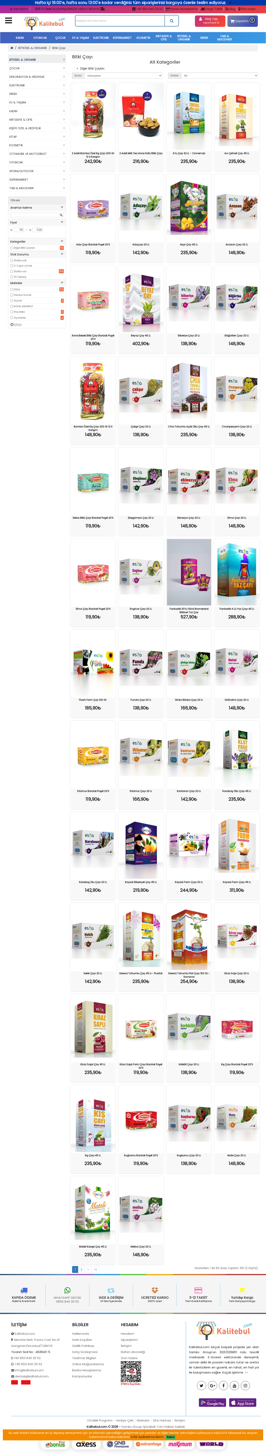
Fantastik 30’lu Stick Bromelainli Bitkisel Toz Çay (189, 610)
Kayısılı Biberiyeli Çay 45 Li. (141, 882)
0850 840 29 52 (33, 1301)
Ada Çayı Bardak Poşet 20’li (93, 244)
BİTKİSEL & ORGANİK (184, 37)
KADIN (20, 38)
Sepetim (242, 20)
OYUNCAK (40, 38)
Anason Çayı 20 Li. (237, 244)
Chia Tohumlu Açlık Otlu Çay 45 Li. (189, 426)
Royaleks (19, 312)
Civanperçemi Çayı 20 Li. (237, 426)
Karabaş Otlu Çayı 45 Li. (236, 791)
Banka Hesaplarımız (182, 9)
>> (246, 1407)
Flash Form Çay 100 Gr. (93, 700)
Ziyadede (20, 317)
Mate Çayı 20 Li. (236, 1155)
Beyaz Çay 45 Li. (141, 335)
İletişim (126, 1380)
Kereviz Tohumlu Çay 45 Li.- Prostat (140, 973)
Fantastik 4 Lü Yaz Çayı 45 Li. (237, 609)
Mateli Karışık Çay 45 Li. (93, 1246)
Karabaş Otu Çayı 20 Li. (93, 882)
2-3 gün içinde (23, 265)
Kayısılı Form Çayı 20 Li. (189, 882)
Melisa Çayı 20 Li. (141, 1246)
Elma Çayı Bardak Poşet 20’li (93, 609)
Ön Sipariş (20, 277)
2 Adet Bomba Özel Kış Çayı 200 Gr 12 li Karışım (93, 155)
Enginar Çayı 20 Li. (141, 609)
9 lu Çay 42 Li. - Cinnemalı (189, 153)
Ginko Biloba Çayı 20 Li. (189, 700)
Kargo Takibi (212, 9)
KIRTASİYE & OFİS (164, 37)
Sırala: (78, 75)
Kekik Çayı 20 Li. (93, 973)
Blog (230, 9)
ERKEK (204, 38)
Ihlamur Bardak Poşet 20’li (93, 791)
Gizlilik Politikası (83, 1380)
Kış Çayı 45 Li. (93, 1155)
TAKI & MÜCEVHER (224, 37)
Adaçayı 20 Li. (141, 244)
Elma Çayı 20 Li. (237, 518)
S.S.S (14, 1417)
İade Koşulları (82, 1374)
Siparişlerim (129, 1374)
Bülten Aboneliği (133, 1386)
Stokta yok (20, 260)
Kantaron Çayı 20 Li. (189, 791)
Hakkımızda (80, 1368)
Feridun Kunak (22, 295)
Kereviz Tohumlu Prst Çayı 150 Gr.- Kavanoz (189, 975)
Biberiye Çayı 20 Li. (189, 335)
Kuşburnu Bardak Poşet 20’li (141, 1155)
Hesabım (127, 1368)
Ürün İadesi (129, 1392)
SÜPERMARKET (122, 38)
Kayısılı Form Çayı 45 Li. (237, 882)
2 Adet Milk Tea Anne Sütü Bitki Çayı (140, 153)
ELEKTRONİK (101, 38)
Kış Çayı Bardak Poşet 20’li (237, 1064)
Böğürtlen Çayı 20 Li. (237, 335)
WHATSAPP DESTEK (33, 1298)
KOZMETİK (143, 38)
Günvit (18, 300)
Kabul (170, 1437)
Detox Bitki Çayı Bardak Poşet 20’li (93, 518)
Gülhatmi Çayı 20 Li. (237, 700)
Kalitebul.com (25, 1368)
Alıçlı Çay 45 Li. (189, 244)
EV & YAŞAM (80, 38)
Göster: (174, 75)
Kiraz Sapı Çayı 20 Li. (236, 973)
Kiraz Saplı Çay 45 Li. (93, 1064)
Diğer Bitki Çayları (24, 248)
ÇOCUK (60, 38)
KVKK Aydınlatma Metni (147, 1437)
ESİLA (17, 289)
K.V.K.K (25, 1417)
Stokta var (20, 271)
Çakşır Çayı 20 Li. (141, 426)
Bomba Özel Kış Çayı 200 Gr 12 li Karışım (93, 428)
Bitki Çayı (58, 48)
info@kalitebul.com (29, 1405)
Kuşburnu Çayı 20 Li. (189, 1155)
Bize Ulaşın (247, 9)
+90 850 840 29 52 (147, 9)
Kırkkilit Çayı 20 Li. (189, 1064)
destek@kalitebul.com (31, 1411)
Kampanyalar (82, 1411)
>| (95, 1269)
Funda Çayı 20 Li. (141, 700)
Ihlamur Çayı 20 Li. (141, 791)
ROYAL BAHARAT (23, 306)
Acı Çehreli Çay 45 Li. (237, 153)
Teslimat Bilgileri (84, 1392)
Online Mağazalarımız (88, 1398)
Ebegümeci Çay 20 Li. (141, 518)
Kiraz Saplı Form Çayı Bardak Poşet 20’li (141, 1066)
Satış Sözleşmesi (84, 1386)
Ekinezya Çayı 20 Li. (189, 518)
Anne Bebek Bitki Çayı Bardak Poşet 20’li (93, 337)
